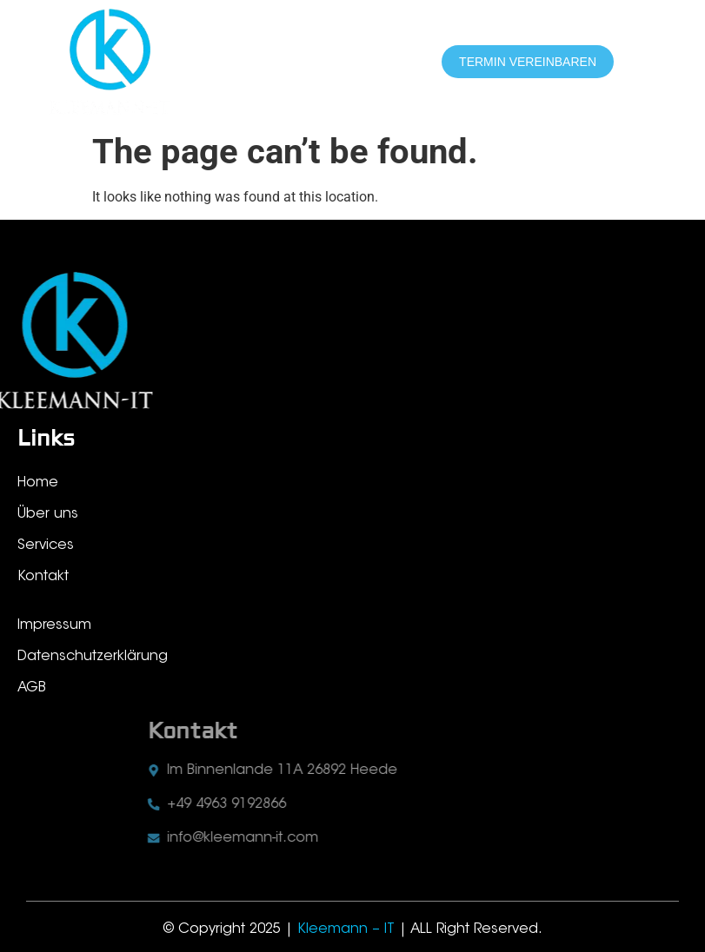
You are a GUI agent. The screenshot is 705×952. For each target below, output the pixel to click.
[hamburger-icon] (650, 62)
